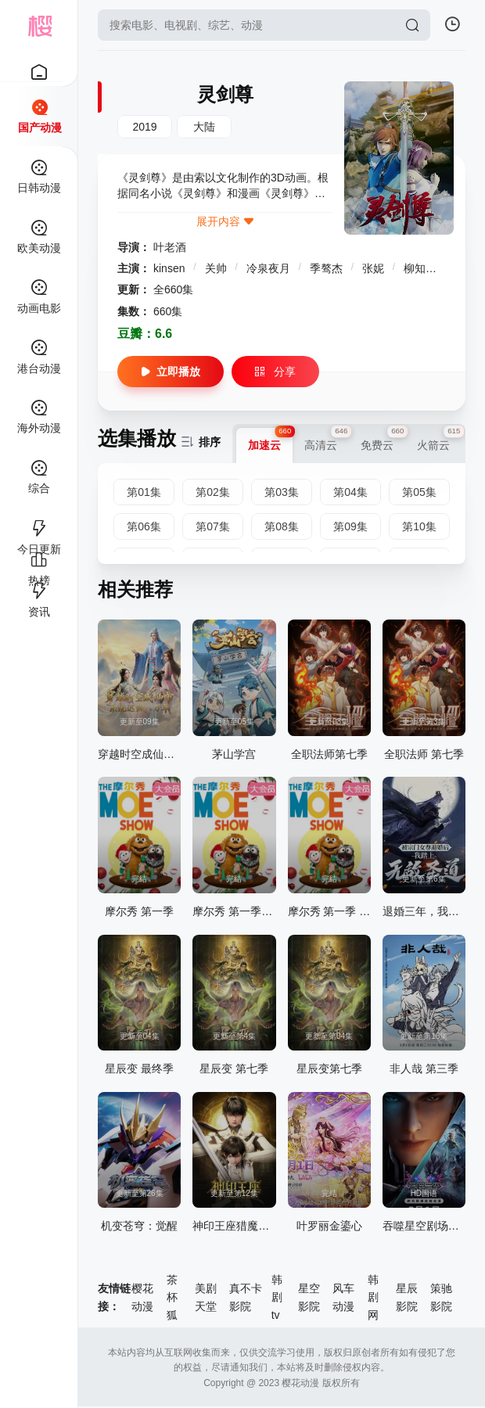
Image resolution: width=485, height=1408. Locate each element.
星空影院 (309, 1297)
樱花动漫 (142, 1297)
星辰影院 (407, 1297)
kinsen (170, 268)
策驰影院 (441, 1297)
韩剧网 (373, 1297)
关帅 (217, 268)
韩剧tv (276, 1297)
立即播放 (170, 371)
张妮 (374, 268)
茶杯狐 (172, 1297)
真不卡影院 (245, 1297)
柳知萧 (422, 268)
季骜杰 (328, 268)
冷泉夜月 (269, 268)
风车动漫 (343, 1297)
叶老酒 (169, 247)
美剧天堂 (206, 1297)
